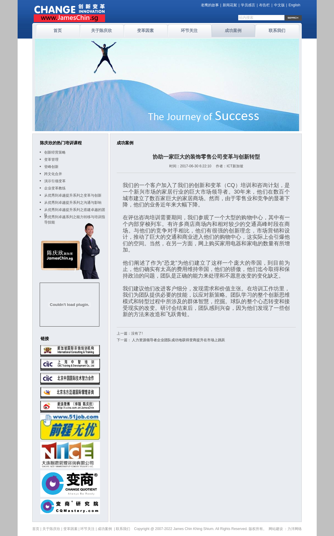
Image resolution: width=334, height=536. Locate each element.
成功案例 (233, 30)
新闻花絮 (230, 5)
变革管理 (51, 159)
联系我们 (277, 30)
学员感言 (248, 5)
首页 (57, 30)
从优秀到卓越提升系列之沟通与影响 (72, 202)
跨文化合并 (53, 174)
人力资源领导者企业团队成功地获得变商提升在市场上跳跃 (178, 340)
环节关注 (189, 30)
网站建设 (276, 529)
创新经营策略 (55, 152)
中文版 (279, 5)
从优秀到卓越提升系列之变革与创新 (72, 195)
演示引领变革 (55, 181)
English (294, 5)
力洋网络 (294, 529)
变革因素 (145, 30)
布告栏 (264, 5)
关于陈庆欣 (101, 30)
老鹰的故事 (210, 5)
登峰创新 (51, 167)
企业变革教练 (55, 188)
